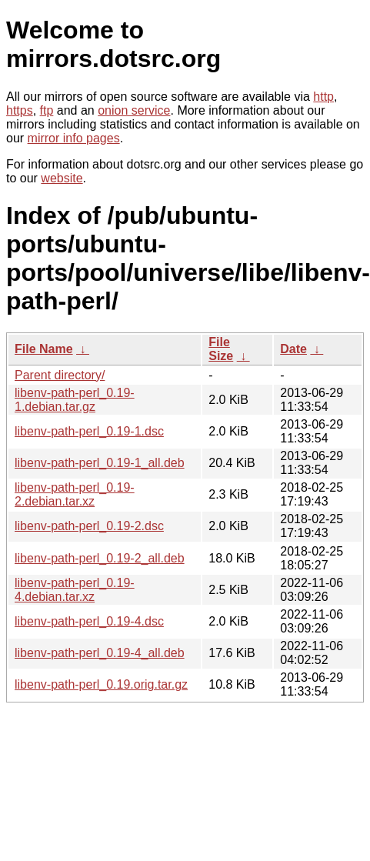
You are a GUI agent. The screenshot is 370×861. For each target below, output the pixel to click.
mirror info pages (74, 138)
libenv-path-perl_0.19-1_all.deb (100, 462)
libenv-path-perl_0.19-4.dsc (89, 621)
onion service (134, 110)
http (323, 96)
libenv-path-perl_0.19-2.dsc (89, 525)
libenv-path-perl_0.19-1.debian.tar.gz (75, 399)
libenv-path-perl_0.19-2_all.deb (100, 558)
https (19, 110)
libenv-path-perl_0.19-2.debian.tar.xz (75, 494)
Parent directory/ (60, 375)
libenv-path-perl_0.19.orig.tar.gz (101, 684)
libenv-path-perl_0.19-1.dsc (89, 431)
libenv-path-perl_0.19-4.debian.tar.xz (75, 589)
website (61, 178)
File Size (220, 348)
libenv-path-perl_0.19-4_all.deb (100, 652)
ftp (47, 110)
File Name (44, 348)
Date (293, 348)
